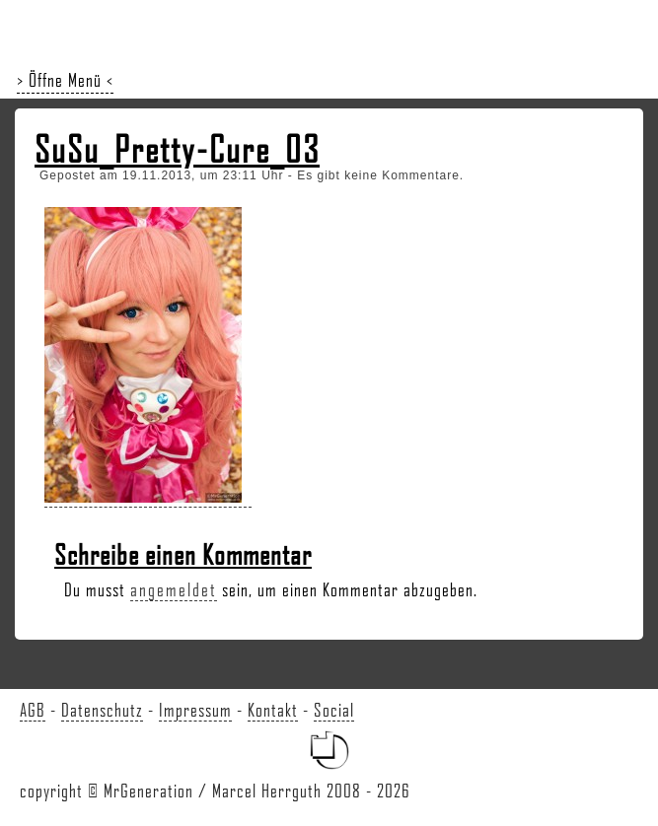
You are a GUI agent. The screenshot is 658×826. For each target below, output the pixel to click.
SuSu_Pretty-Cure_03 (177, 149)
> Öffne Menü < (65, 80)
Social (334, 710)
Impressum (195, 710)
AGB (32, 710)
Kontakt (273, 710)
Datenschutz (102, 710)
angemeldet (173, 589)
